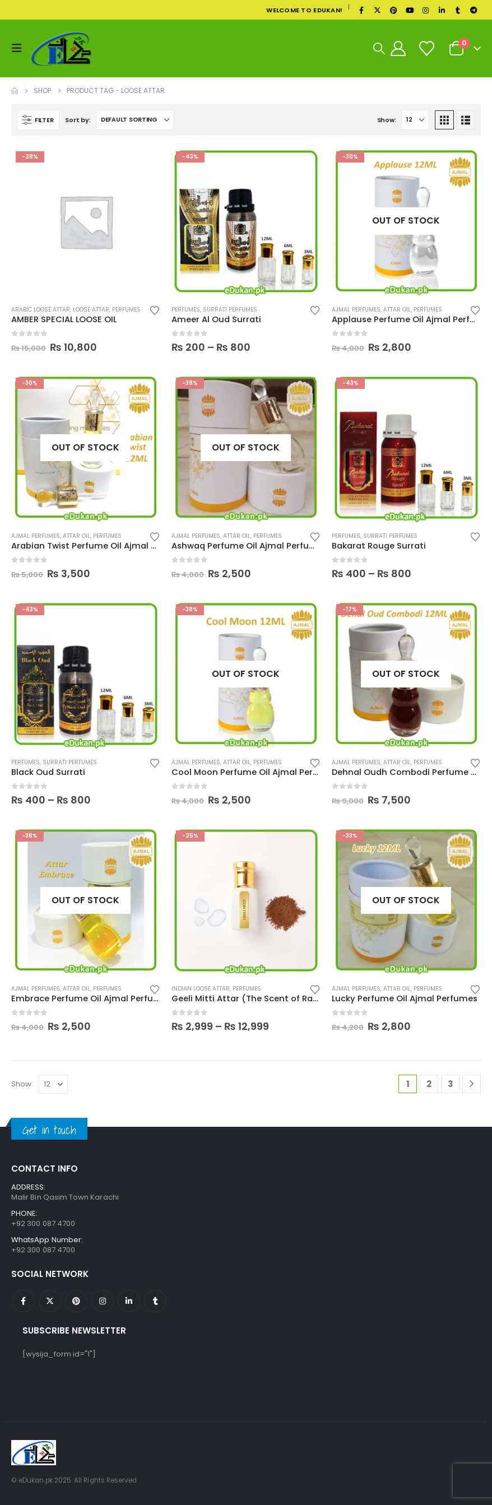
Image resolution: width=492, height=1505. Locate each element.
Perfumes (126, 309)
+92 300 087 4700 (43, 1249)
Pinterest (76, 1301)
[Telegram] (473, 10)
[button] (19, 48)
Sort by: (77, 119)
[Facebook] (361, 10)
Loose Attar (91, 309)
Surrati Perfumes (230, 309)
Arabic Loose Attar (40, 309)
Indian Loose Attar (200, 988)
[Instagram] (426, 10)
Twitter (50, 1301)
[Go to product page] (85, 221)
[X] (377, 10)
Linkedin (129, 1301)
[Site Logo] (61, 48)
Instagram (102, 1301)
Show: (386, 119)
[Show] (415, 120)
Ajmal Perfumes (356, 309)
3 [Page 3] (450, 1084)
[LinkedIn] (441, 10)
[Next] (471, 1084)
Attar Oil (397, 309)
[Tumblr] (458, 10)
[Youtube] (409, 10)
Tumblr (155, 1301)
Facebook (23, 1301)
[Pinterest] (393, 10)
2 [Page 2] (428, 1084)
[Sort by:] (135, 120)
